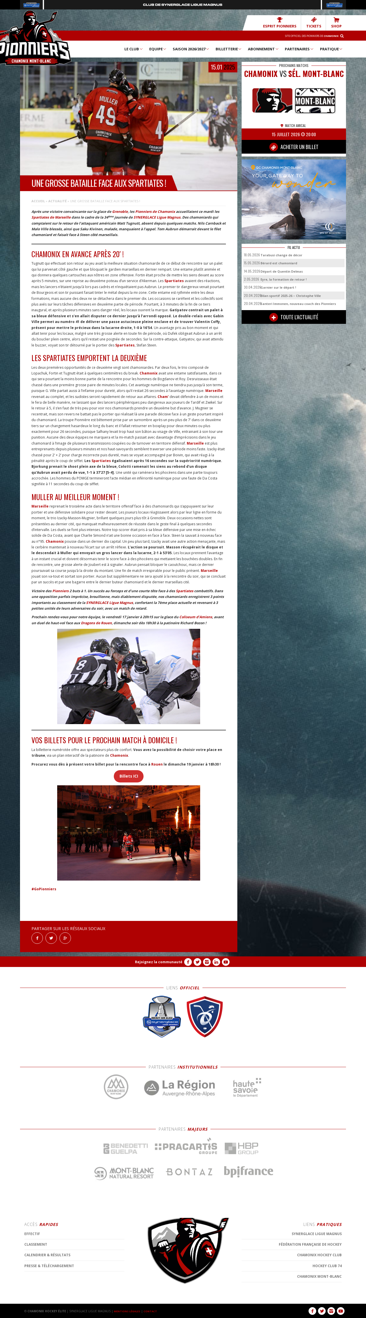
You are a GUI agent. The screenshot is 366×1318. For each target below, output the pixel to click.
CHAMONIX (261, 73)
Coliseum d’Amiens (195, 616)
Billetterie (229, 48)
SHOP (337, 22)
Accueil (38, 201)
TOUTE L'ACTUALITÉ (293, 317)
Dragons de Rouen (96, 622)
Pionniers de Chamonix (155, 211)
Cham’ (163, 396)
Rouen (157, 764)
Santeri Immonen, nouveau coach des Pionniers (298, 303)
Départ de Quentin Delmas (281, 271)
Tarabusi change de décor (281, 255)
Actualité (57, 201)
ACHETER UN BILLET (294, 146)
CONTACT (154, 1311)
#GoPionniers (43, 888)
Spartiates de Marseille (51, 217)
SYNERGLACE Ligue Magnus (157, 217)
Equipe (158, 48)
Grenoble (120, 211)
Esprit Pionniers (287, 22)
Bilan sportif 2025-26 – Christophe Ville (290, 295)
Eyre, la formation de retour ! (283, 279)
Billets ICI (129, 775)
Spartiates (174, 280)
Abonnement (263, 48)
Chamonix (149, 372)
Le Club (133, 48)
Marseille (213, 390)
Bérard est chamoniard (278, 263)
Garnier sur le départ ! (278, 287)
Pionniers (60, 590)
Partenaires (299, 48)
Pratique (331, 48)
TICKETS (317, 22)
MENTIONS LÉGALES (129, 1311)
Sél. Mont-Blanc (316, 73)
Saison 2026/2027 (191, 48)
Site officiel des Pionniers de (306, 35)
